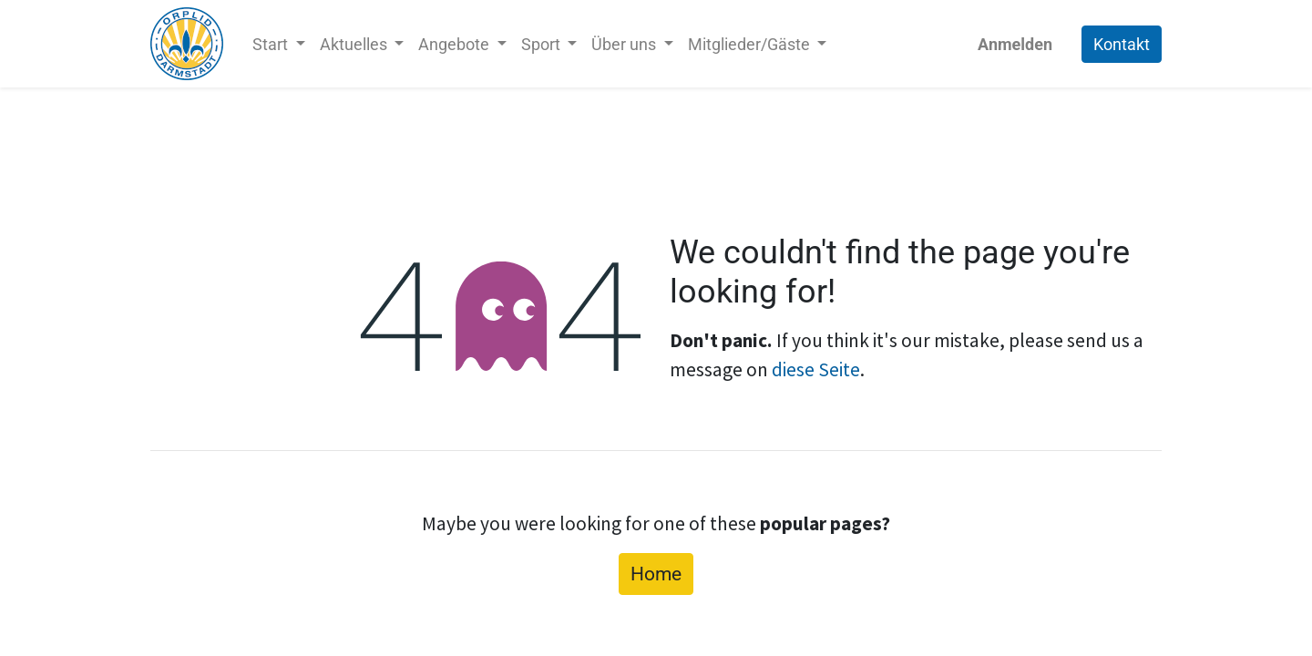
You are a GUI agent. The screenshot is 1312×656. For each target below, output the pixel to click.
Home (656, 573)
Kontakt (1121, 44)
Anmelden (1015, 44)
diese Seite (816, 369)
